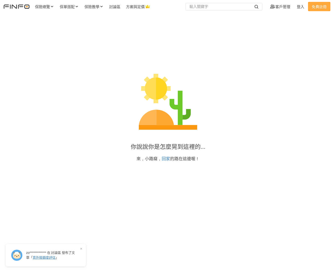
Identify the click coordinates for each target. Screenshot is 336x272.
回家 (166, 158)
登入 (300, 7)
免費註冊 (319, 7)
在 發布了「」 (50, 255)
